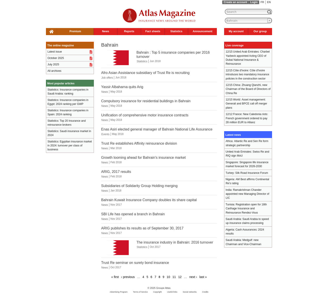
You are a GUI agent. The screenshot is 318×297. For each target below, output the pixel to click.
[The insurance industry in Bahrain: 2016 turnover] (117, 254)
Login (253, 2)
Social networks (190, 292)
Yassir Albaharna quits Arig (122, 87)
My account (236, 31)
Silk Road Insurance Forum (251, 172)
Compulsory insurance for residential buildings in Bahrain (146, 101)
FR (262, 2)
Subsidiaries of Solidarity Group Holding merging (139, 186)
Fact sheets (152, 31)
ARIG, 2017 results (116, 172)
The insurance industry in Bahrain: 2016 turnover (174, 242)
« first (115, 277)
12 (180, 277)
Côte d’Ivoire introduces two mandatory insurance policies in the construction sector (247, 74)
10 (168, 277)
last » (203, 277)
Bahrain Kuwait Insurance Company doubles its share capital (149, 200)
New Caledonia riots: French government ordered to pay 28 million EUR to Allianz (247, 118)
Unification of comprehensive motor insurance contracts (144, 115)
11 (174, 277)
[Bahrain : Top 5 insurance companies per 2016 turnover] (117, 64)
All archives (54, 70)
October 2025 (55, 58)
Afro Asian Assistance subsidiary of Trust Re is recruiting (145, 73)
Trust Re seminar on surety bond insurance (135, 263)
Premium (75, 31)
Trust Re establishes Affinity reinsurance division (139, 143)
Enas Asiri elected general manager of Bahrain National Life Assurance (156, 129)
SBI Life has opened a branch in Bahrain (133, 214)
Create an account (235, 2)
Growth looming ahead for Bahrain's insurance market (143, 157)
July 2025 (53, 64)
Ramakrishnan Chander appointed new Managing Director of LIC (247, 194)
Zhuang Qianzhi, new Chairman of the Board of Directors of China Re (248, 89)
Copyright (157, 292)
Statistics (176, 31)
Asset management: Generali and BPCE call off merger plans (246, 103)
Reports (129, 31)
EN (269, 2)
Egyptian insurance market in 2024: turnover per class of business (69, 145)
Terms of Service (140, 292)
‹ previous (127, 277)
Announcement (202, 31)
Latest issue (54, 51)
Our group (260, 31)
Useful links (172, 292)
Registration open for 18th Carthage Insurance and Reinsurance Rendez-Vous (246, 208)
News (105, 31)
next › (193, 277)
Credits (205, 292)
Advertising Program (118, 292)
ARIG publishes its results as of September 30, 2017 (142, 228)
